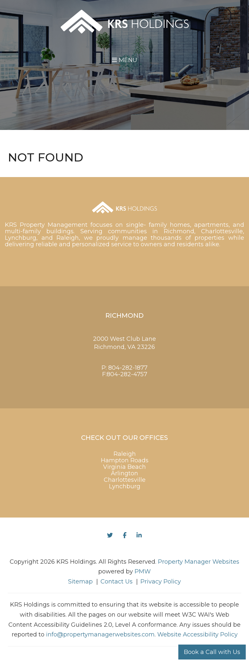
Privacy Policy (160, 581)
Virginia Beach (124, 466)
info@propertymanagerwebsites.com (100, 634)
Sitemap (80, 581)
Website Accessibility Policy (197, 634)
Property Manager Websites (198, 561)
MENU (124, 60)
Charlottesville (125, 479)
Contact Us (117, 581)
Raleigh (124, 453)
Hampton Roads (124, 460)
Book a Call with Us (212, 652)
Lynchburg (124, 486)
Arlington (124, 473)
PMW (143, 571)
